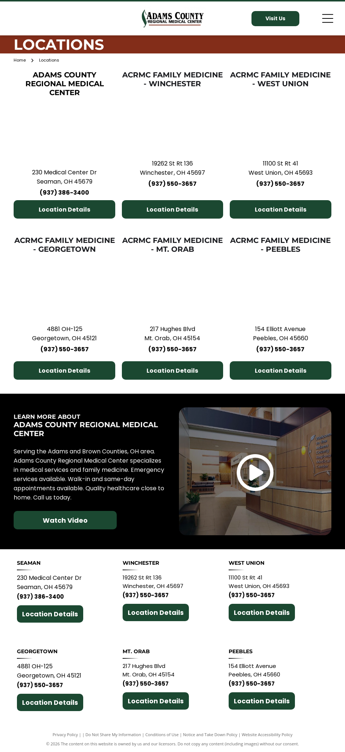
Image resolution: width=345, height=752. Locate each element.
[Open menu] (327, 18)
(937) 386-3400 (64, 192)
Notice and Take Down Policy (210, 734)
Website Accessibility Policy (267, 734)
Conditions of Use (162, 734)
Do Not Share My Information (113, 734)
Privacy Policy (65, 734)
